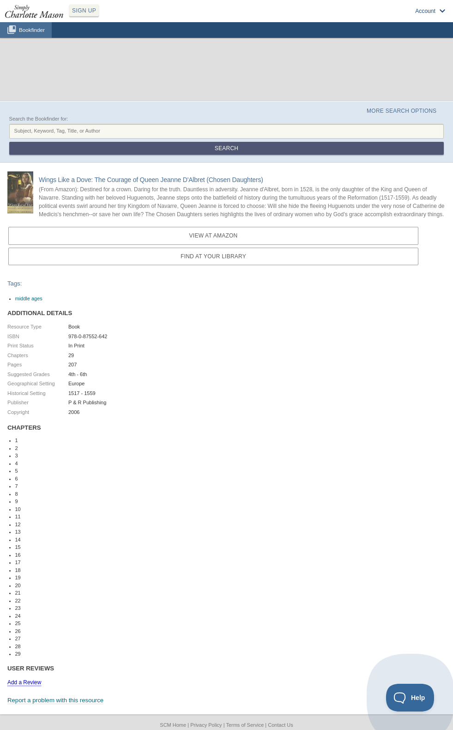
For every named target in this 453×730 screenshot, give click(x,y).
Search (226, 148)
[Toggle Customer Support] (410, 698)
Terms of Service (245, 725)
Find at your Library (213, 256)
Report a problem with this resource (55, 700)
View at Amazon (213, 235)
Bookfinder (32, 30)
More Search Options (401, 111)
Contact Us (280, 725)
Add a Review (24, 682)
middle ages (28, 298)
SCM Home (173, 725)
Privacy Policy (206, 725)
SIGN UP (84, 10)
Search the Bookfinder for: (38, 119)
